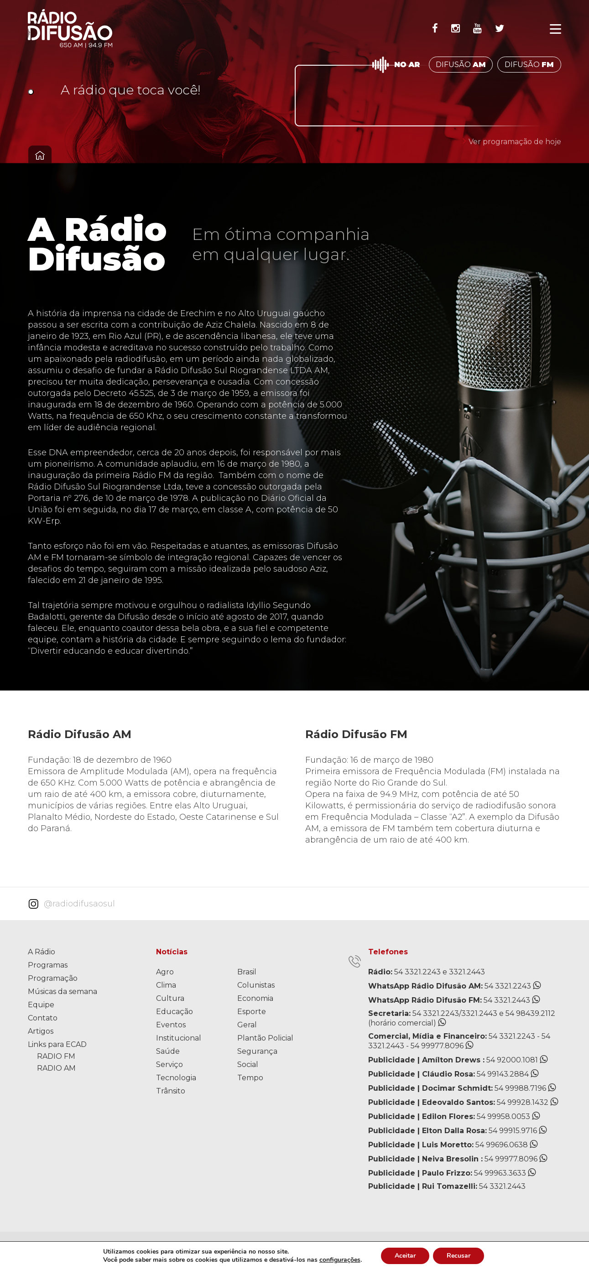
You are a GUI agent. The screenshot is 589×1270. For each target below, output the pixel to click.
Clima (166, 985)
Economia (255, 998)
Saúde (168, 1051)
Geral (247, 1024)
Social (247, 1064)
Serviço (169, 1064)
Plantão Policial (265, 1038)
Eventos (171, 1024)
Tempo (250, 1077)
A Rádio (41, 951)
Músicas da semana (62, 991)
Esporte (251, 1011)
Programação (53, 978)
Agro (165, 972)
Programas (48, 965)
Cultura (170, 998)
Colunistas (256, 985)
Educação (174, 1011)
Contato (42, 1018)
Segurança (257, 1051)
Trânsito (170, 1091)
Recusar (458, 1255)
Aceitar (405, 1255)
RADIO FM (56, 1056)
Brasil (246, 972)
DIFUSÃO (461, 64)
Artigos (40, 1031)
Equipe (41, 1004)
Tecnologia (176, 1077)
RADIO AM (56, 1068)
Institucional (178, 1038)
